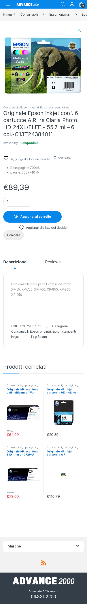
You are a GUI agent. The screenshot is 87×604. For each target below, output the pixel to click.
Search (62, 4)
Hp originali (30, 385)
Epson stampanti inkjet (54, 107)
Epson (42, 337)
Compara (64, 157)
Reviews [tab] (52, 262)
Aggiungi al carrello (35, 216)
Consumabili (29, 14)
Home (7, 14)
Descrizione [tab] (14, 262)
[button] (79, 30)
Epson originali (59, 14)
